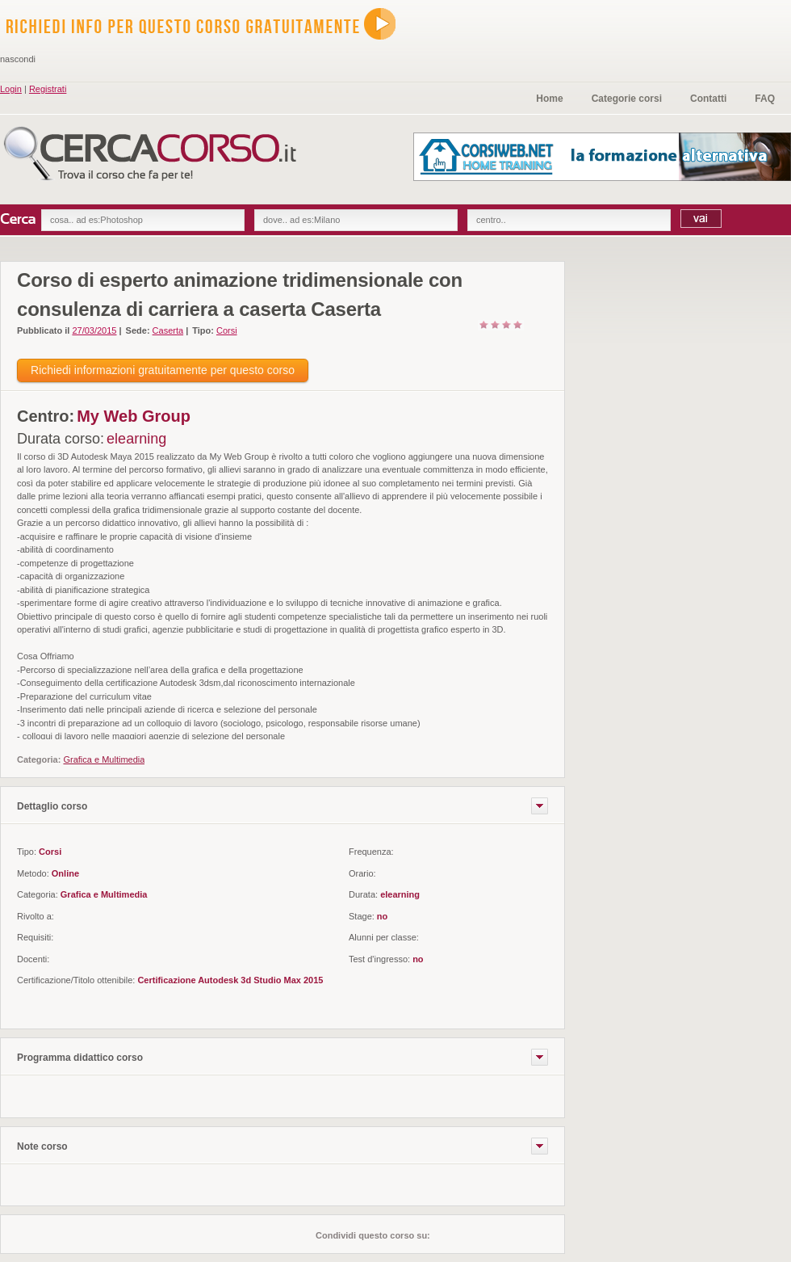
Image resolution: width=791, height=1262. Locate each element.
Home (549, 98)
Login (11, 89)
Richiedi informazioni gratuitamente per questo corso (163, 370)
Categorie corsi (627, 98)
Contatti (708, 98)
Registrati (47, 89)
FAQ (765, 98)
